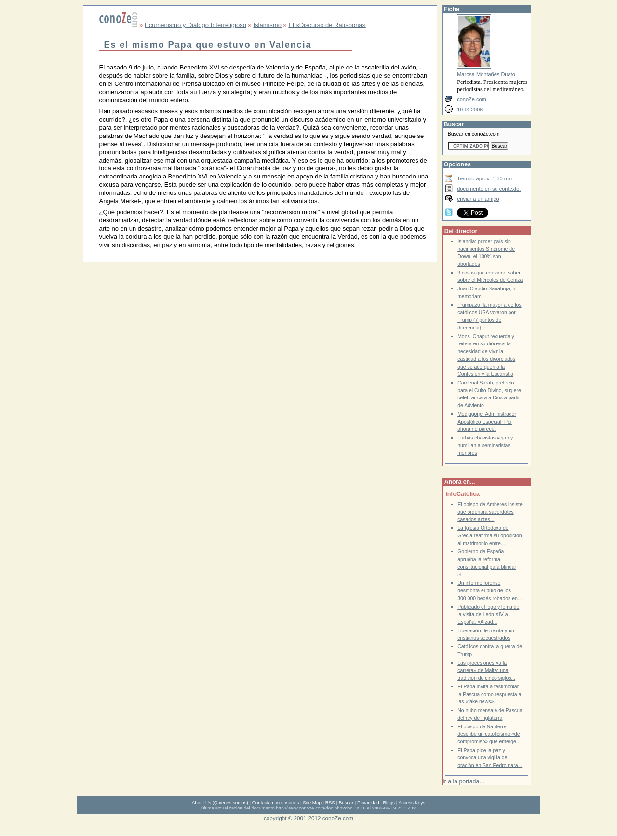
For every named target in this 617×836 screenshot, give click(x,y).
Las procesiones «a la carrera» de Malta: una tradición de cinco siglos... (486, 670)
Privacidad (368, 802)
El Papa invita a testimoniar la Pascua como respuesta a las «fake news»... (489, 694)
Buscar (346, 802)
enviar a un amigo (478, 199)
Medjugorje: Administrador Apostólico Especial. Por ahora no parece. (486, 421)
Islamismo (267, 24)
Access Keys (411, 802)
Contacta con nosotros (275, 802)
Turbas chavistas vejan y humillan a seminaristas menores (485, 445)
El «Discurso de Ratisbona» (326, 24)
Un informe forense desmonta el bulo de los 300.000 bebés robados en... (489, 590)
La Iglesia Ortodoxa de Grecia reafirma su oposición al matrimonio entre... (489, 535)
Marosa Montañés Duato (486, 74)
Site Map (312, 802)
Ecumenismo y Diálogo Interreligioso (195, 24)
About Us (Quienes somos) (220, 802)
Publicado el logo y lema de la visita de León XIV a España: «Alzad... (488, 614)
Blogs (389, 802)
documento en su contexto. (489, 189)
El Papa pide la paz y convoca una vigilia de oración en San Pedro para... (489, 758)
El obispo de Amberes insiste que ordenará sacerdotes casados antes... (490, 512)
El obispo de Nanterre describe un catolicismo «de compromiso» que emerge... (489, 734)
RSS (330, 802)
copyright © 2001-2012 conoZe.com (308, 818)
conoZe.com (471, 99)
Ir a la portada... (463, 781)
